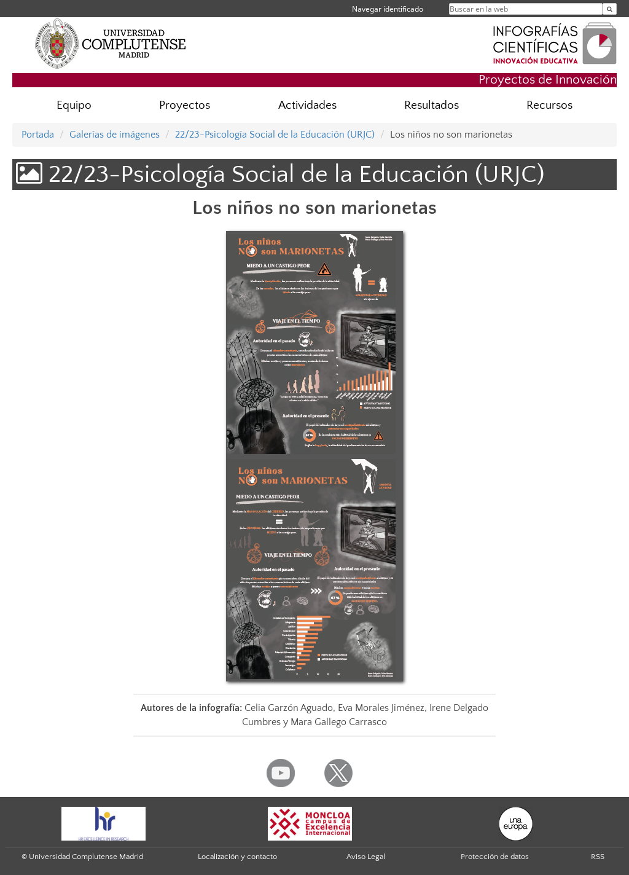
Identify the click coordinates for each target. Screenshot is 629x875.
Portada (37, 134)
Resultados (431, 105)
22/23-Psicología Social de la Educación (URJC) (275, 134)
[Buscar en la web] (610, 9)
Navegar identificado (387, 9)
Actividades (307, 105)
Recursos (549, 105)
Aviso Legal (365, 856)
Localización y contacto (237, 856)
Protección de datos (495, 856)
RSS (597, 856)
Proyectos (184, 105)
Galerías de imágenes (114, 134)
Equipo (74, 105)
